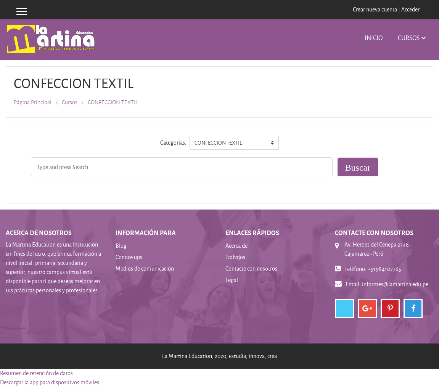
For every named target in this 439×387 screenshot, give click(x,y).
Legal (231, 280)
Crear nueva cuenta (375, 9)
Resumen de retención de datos (36, 373)
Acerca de (236, 246)
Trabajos (235, 257)
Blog (121, 246)
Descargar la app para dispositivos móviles (49, 382)
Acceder (410, 9)
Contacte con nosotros (251, 268)
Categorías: (173, 143)
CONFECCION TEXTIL (113, 102)
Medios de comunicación (145, 268)
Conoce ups (129, 257)
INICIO (374, 37)
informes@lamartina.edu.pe (395, 284)
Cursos (409, 37)
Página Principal (32, 102)
